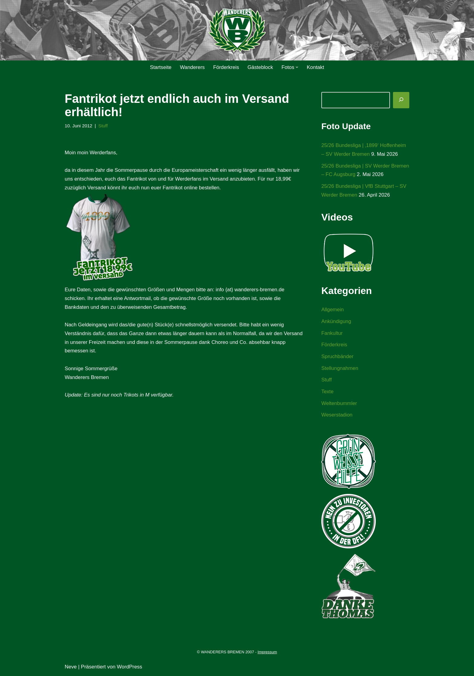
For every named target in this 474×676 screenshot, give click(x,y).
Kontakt (316, 67)
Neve (71, 668)
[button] (297, 67)
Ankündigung (336, 322)
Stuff (103, 125)
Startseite (160, 67)
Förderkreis (226, 67)
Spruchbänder (337, 357)
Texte (327, 392)
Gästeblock (260, 67)
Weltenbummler (339, 404)
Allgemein (332, 310)
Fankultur (332, 333)
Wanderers (192, 67)
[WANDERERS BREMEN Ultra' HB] (237, 30)
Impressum (267, 653)
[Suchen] (401, 100)
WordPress (129, 668)
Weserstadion (337, 416)
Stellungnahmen (340, 369)
